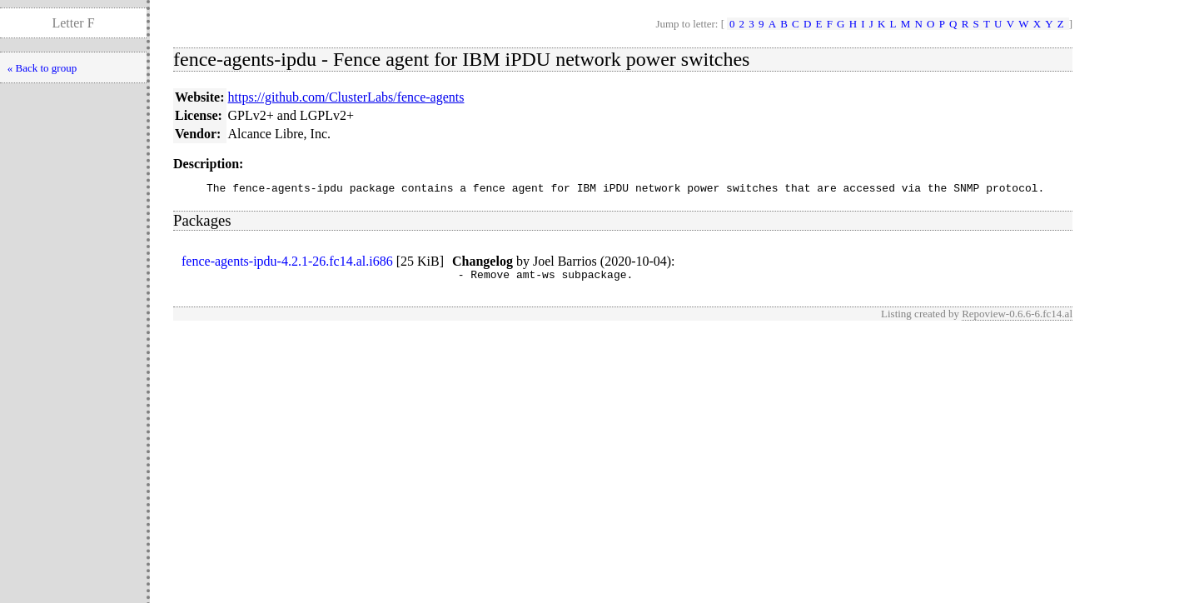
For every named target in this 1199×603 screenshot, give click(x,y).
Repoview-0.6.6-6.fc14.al (1017, 318)
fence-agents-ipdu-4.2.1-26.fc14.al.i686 (287, 264)
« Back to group (42, 68)
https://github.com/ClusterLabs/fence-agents (346, 97)
